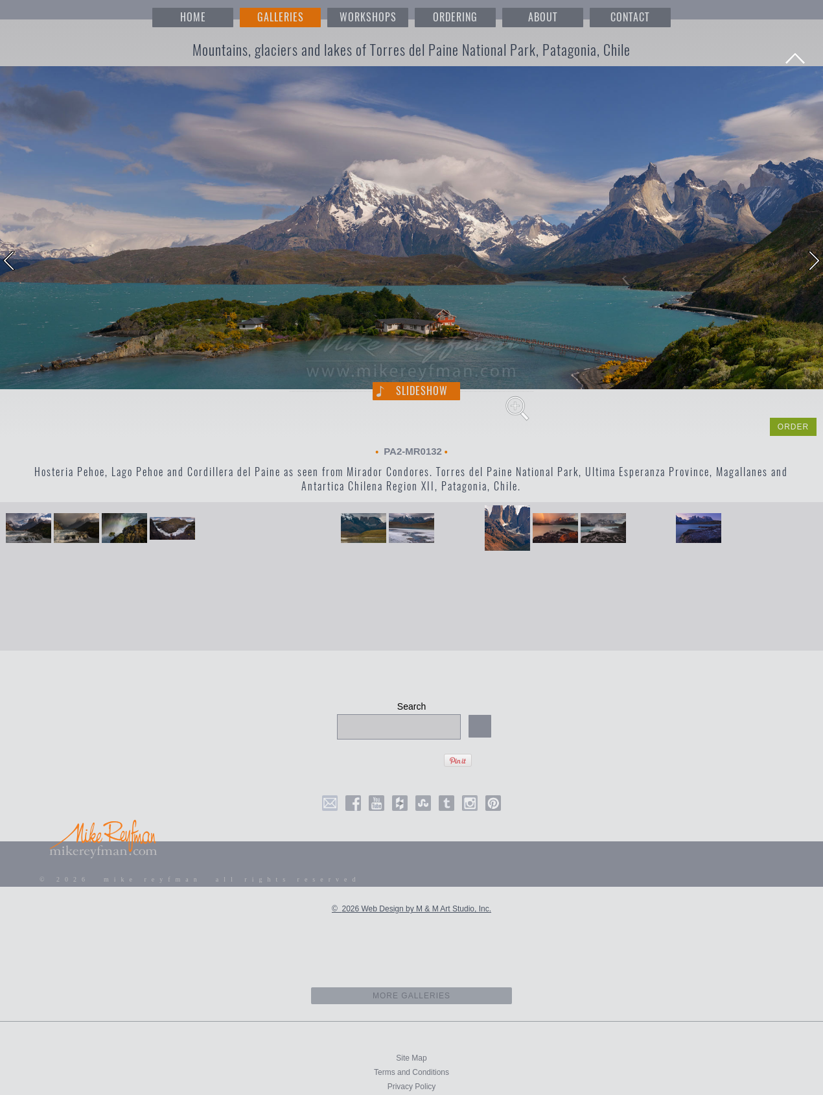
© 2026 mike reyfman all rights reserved (200, 879)
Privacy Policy (412, 1086)
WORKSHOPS (368, 17)
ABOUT (542, 17)
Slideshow (422, 391)
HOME (193, 17)
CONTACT (629, 17)
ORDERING (455, 17)
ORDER (793, 426)
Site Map (411, 1058)
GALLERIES (280, 17)
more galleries (412, 995)
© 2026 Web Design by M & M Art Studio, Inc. (411, 908)
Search (411, 706)
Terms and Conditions (411, 1072)
